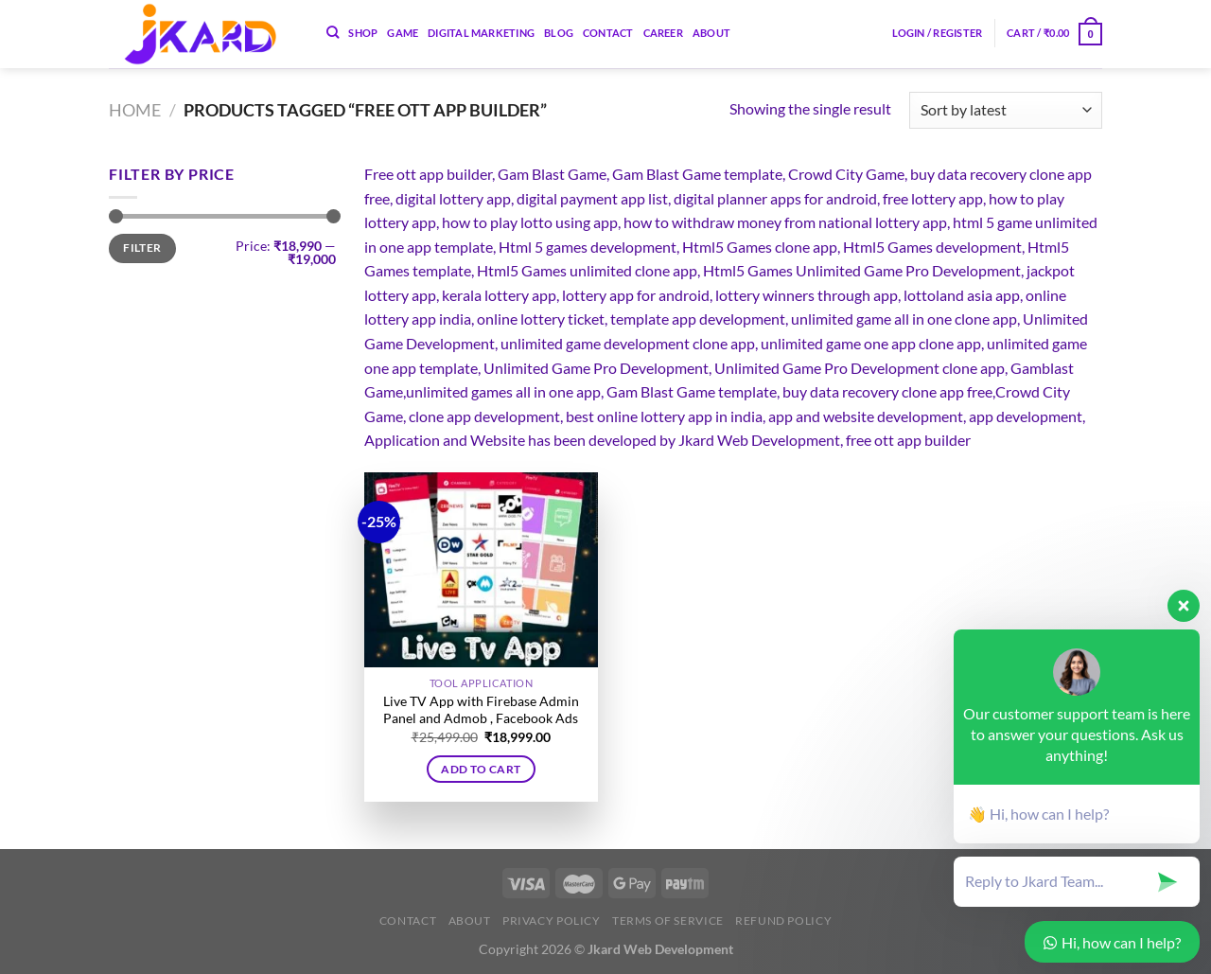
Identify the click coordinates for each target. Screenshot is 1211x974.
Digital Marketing (481, 33)
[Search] (332, 32)
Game (402, 33)
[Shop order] (1005, 110)
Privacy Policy (551, 920)
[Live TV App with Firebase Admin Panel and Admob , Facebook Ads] (481, 569)
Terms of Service (668, 920)
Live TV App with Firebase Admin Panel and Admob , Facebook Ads (481, 710)
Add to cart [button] (480, 769)
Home (135, 109)
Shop (362, 33)
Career (663, 33)
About (711, 33)
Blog (558, 33)
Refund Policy (783, 920)
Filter (142, 247)
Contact (608, 33)
